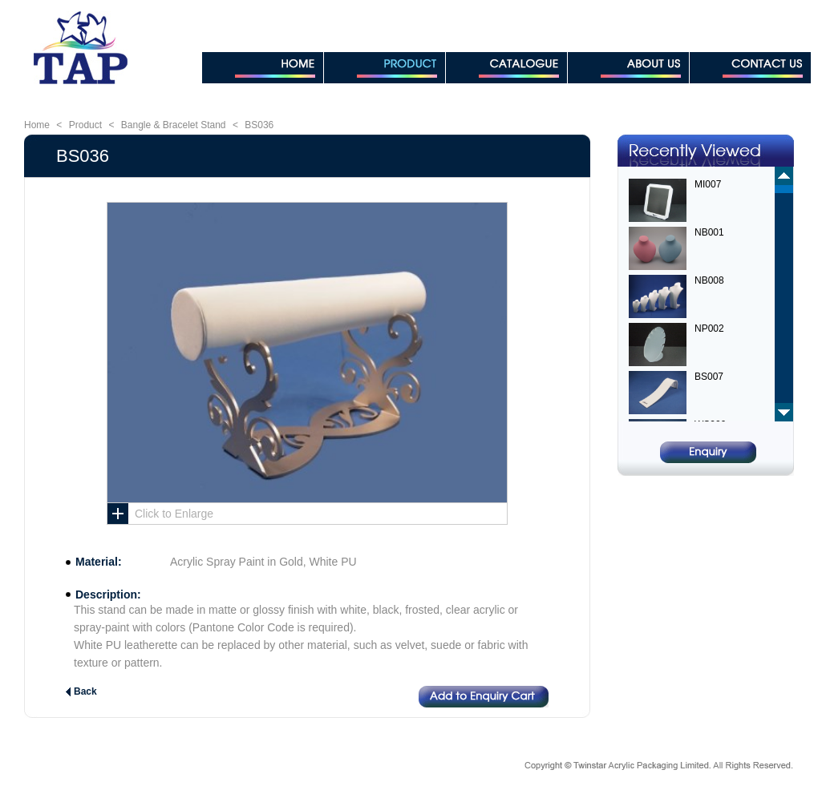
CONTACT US (750, 67)
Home (37, 125)
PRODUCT (384, 67)
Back (85, 691)
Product (85, 125)
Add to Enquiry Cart (484, 696)
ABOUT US (628, 67)
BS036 (259, 125)
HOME (262, 67)
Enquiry (708, 452)
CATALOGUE (506, 67)
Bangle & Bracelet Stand (173, 125)
